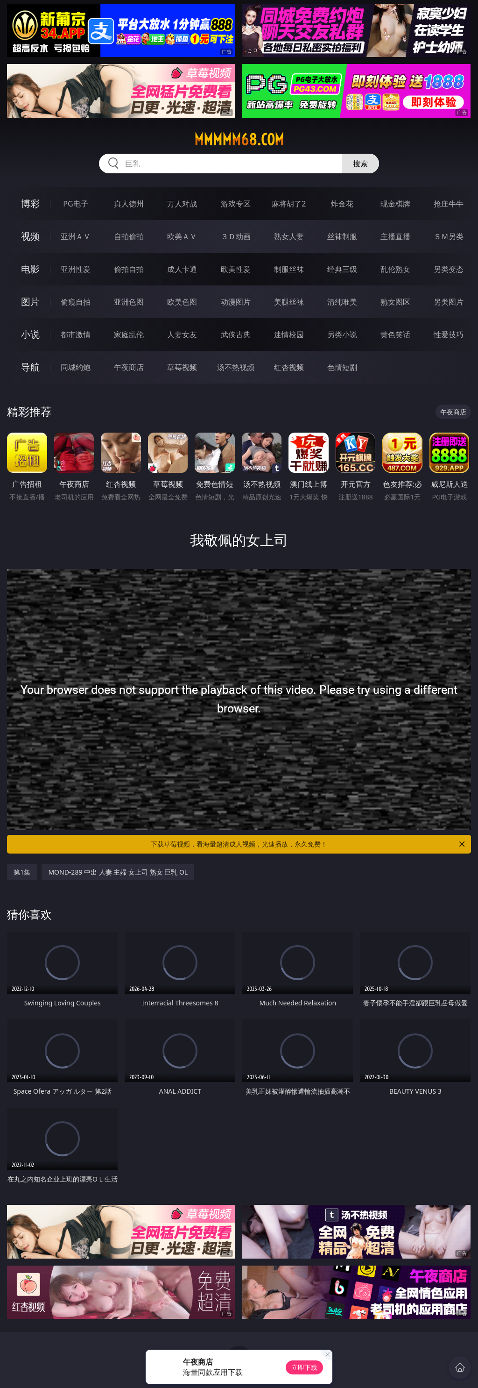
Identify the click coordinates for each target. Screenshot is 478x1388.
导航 (30, 367)
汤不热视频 (235, 367)
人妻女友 (182, 334)
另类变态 (449, 269)
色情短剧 (342, 367)
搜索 (360, 163)
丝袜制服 (342, 236)
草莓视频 (182, 367)
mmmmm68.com (239, 139)
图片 (30, 301)
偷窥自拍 (76, 302)
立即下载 (304, 1367)
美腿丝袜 (289, 302)
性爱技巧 (449, 334)
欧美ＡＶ (182, 236)
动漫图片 (236, 302)
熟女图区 (395, 302)
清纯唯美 (342, 302)
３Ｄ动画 (236, 236)
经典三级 (342, 269)
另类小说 (342, 334)
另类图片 (449, 302)
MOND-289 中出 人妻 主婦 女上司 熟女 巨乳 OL (118, 872)
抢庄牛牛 (449, 204)
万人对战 (182, 204)
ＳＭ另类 (449, 236)
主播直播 (395, 236)
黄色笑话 (395, 334)
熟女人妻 (289, 236)
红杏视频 (289, 367)
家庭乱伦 (129, 334)
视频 (30, 236)
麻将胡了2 (289, 204)
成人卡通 (182, 269)
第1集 (22, 872)
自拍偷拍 (129, 236)
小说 (30, 334)
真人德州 (129, 204)
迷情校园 (289, 334)
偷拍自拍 (129, 269)
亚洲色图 (129, 302)
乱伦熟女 (395, 269)
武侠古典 (236, 334)
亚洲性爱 (76, 269)
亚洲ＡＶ (76, 236)
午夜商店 (129, 367)
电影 (30, 269)
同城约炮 (76, 367)
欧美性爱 (236, 269)
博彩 (30, 203)
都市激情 (76, 334)
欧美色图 (182, 302)
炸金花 (342, 204)
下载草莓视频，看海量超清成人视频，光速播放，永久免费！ (308, 844)
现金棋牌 (395, 204)
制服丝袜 (289, 269)
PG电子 (75, 204)
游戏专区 (236, 204)
